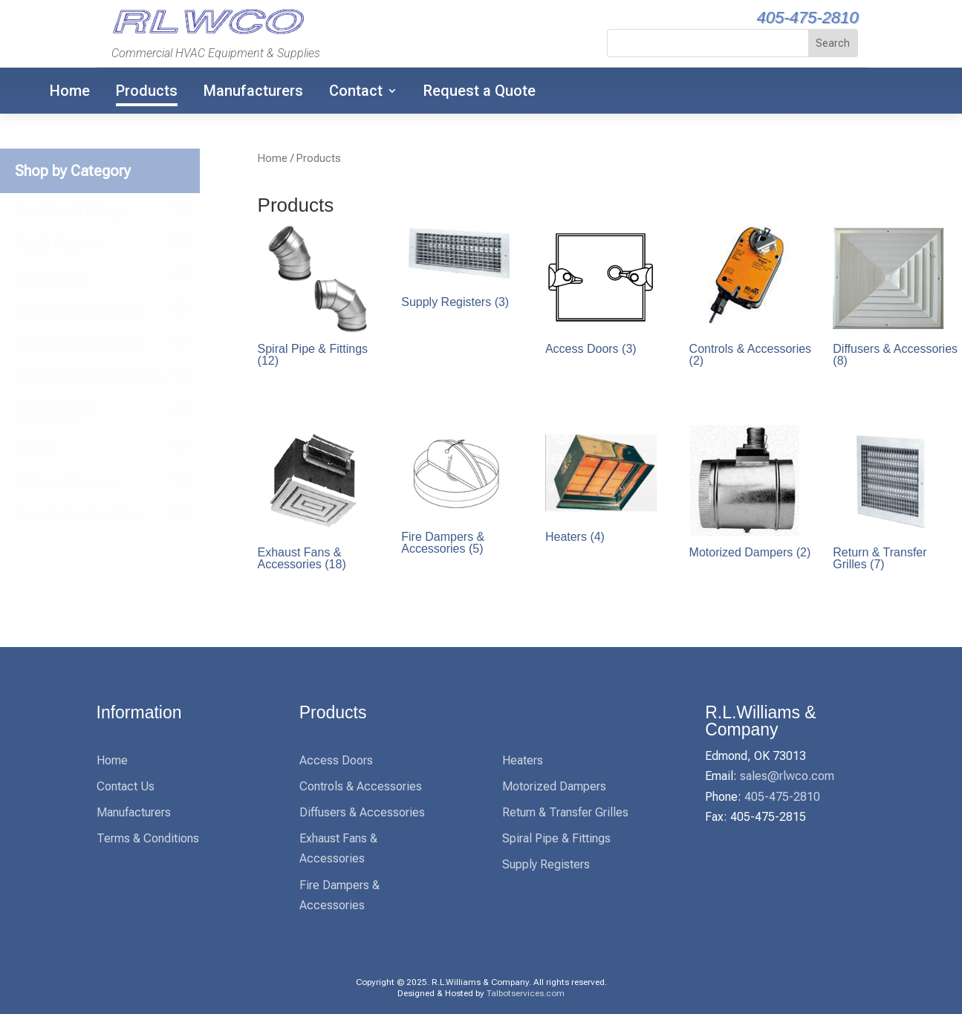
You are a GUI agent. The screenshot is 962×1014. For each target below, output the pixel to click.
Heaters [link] (522, 760)
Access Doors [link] (336, 760)
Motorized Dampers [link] (554, 786)
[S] (708, 43)
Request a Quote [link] (479, 91)
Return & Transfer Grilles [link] (565, 812)
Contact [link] (356, 91)
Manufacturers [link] (253, 91)
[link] (206, 32)
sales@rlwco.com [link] (787, 776)
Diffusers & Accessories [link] (362, 812)
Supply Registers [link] (546, 864)
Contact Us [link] (126, 786)
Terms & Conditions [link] (148, 838)
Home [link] (70, 91)
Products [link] (147, 91)
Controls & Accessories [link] (360, 786)
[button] (832, 43)
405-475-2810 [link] (807, 17)
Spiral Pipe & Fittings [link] (556, 838)
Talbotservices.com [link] (526, 993)
